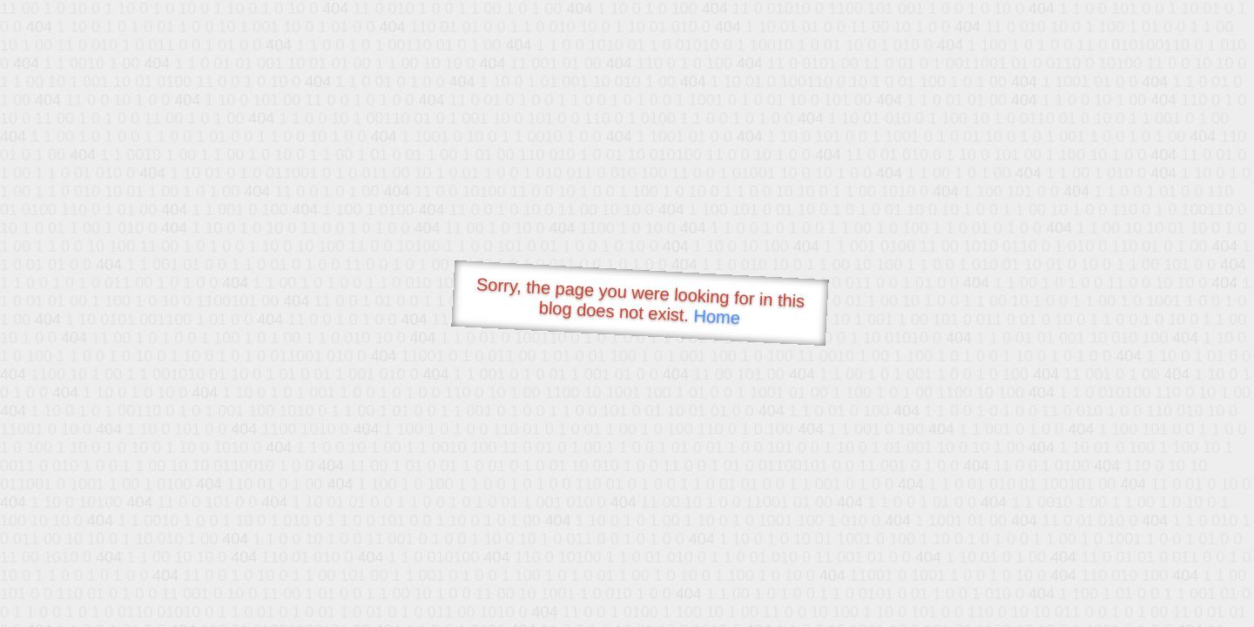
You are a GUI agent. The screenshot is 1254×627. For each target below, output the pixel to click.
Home (716, 316)
